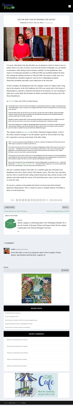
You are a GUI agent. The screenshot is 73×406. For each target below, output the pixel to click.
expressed (27, 133)
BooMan (30, 24)
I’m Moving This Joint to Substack (12, 314)
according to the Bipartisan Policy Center (24, 165)
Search (6, 268)
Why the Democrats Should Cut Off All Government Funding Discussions (21, 321)
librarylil (9, 347)
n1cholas (13, 250)
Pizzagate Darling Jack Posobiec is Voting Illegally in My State (18, 325)
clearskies (9, 354)
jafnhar (8, 360)
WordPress (23, 404)
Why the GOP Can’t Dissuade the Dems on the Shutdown (17, 328)
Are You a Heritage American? (12, 317)
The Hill (11, 102)
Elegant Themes (12, 404)
